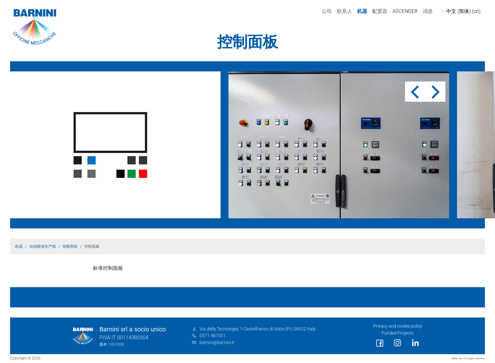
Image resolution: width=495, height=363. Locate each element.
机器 (361, 11)
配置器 (379, 11)
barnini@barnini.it (217, 342)
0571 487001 (213, 335)
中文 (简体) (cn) (462, 11)
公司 (326, 11)
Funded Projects (398, 333)
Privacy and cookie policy (397, 326)
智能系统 (70, 246)
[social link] (380, 343)
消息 (427, 11)
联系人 (343, 11)
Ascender (404, 11)
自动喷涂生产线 (42, 246)
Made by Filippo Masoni (468, 358)
